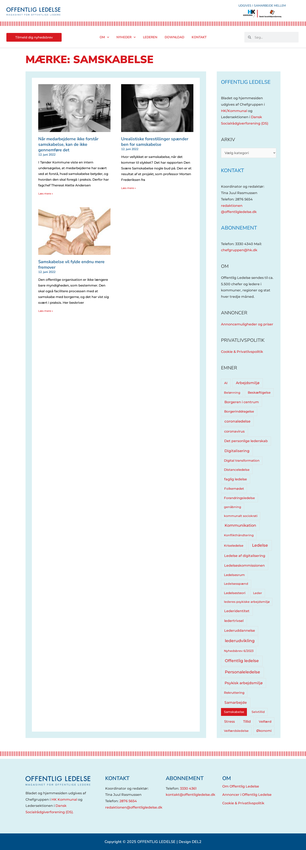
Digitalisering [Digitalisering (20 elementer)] (236, 451)
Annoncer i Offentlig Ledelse (247, 795)
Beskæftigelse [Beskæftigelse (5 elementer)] (259, 392)
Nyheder (126, 37)
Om (104, 37)
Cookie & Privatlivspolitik (242, 352)
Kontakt (199, 37)
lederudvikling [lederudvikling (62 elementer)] (240, 640)
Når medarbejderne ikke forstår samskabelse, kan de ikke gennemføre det (68, 144)
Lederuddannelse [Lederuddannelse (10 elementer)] (239, 631)
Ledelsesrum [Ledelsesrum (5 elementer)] (234, 575)
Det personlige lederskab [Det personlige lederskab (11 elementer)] (246, 441)
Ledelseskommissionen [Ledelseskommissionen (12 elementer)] (244, 565)
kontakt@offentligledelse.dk (190, 795)
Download (174, 37)
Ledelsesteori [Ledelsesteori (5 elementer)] (234, 593)
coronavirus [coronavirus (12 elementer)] (234, 431)
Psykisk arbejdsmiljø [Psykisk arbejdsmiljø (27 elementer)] (244, 683)
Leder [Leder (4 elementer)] (257, 593)
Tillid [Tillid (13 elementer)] (247, 721)
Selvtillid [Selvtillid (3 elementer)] (258, 712)
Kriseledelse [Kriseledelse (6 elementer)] (233, 546)
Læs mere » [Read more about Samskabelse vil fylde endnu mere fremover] (45, 310)
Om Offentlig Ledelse (240, 786)
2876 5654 (128, 801)
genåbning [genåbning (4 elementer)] (232, 507)
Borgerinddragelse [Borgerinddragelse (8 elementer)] (239, 411)
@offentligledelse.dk (239, 212)
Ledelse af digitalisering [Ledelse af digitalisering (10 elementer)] (244, 556)
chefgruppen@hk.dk (239, 250)
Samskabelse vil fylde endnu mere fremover (71, 264)
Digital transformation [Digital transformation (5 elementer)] (241, 461)
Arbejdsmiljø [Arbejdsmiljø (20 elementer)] (247, 383)
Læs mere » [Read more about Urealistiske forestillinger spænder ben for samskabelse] (128, 188)
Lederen (150, 37)
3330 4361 (188, 788)
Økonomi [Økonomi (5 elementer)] (264, 731)
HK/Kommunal (234, 111)
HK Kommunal (64, 799)
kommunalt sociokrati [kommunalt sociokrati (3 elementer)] (241, 516)
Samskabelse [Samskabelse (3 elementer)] (234, 712)
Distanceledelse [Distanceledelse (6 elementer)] (236, 470)
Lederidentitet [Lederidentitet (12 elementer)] (236, 611)
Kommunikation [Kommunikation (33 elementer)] (240, 525)
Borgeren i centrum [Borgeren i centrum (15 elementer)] (241, 402)
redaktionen (231, 206)
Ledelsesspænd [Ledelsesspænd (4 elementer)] (236, 584)
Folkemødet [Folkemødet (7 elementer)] (234, 489)
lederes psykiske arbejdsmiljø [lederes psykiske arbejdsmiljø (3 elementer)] (247, 602)
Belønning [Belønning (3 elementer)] (232, 392)
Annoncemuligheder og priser (247, 324)
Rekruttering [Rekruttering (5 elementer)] (234, 693)
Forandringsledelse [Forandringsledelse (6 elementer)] (239, 498)
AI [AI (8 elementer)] (226, 383)
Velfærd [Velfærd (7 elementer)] (265, 721)
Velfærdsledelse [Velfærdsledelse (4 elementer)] (236, 731)
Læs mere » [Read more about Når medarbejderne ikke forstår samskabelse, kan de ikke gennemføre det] (45, 193)
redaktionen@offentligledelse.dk (133, 807)
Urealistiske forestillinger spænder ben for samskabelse (154, 141)
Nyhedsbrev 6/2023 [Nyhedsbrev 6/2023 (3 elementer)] (239, 651)
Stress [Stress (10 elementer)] (229, 721)
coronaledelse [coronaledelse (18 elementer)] (237, 421)
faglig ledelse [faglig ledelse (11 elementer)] (235, 479)
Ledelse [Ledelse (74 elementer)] (260, 545)
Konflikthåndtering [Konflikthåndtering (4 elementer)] (239, 535)
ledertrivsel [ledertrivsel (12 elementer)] (234, 621)
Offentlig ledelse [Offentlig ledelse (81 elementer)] (242, 660)
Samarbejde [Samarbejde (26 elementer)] (235, 702)
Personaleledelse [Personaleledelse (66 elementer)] (242, 672)
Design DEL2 (190, 841)
